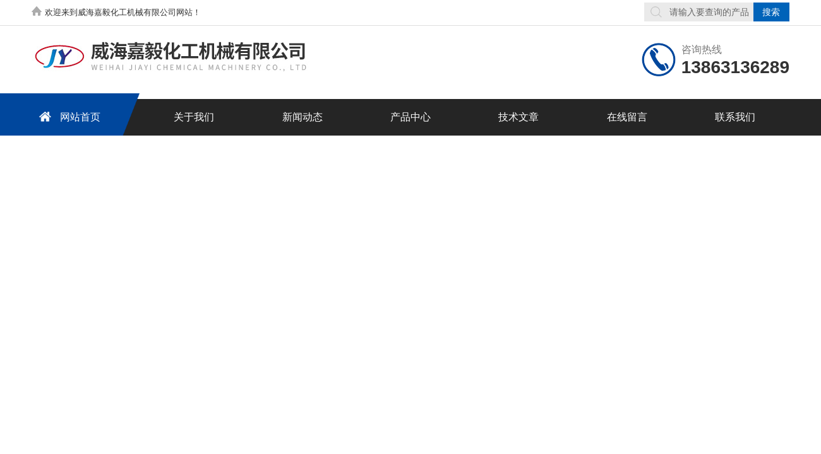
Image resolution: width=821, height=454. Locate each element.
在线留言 (627, 117)
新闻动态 (302, 117)
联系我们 (735, 117)
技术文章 (518, 117)
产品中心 (410, 117)
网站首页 (67, 116)
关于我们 (194, 117)
